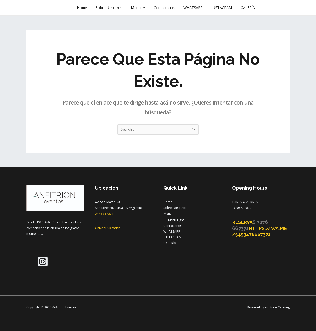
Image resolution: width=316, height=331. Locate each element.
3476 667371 (104, 214)
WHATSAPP (197, 7)
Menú (146, 7)
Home (93, 7)
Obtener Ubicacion (108, 228)
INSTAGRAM (224, 7)
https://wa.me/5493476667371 (260, 231)
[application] (151, 7)
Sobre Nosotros (118, 7)
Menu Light (176, 220)
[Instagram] (42, 261)
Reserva (243, 222)
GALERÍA (249, 7)
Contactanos (170, 7)
